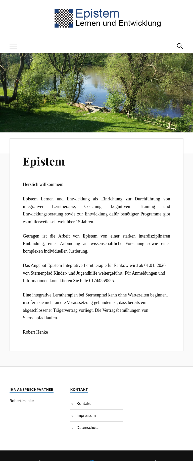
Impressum (86, 415)
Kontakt (83, 403)
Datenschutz (87, 427)
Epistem (44, 160)
